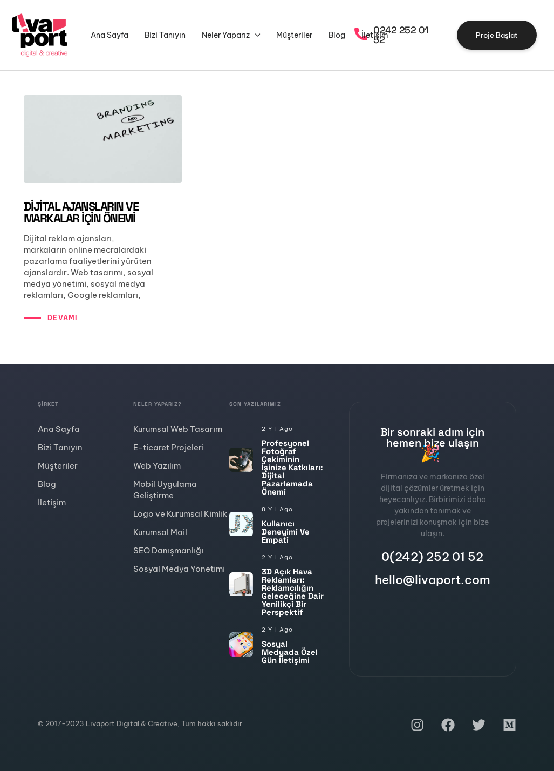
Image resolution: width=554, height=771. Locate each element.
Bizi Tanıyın (165, 35)
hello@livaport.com (432, 579)
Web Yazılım (157, 466)
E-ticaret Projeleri (168, 447)
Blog (337, 35)
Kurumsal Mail (160, 532)
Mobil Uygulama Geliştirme (165, 490)
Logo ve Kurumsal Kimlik (180, 514)
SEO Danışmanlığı (168, 550)
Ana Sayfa (109, 35)
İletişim (374, 35)
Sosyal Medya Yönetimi (179, 569)
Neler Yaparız (231, 35)
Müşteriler (294, 35)
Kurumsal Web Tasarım (177, 429)
